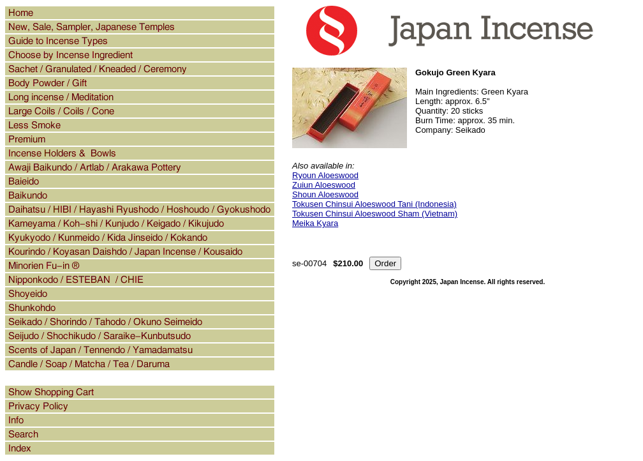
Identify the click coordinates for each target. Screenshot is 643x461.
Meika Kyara (315, 223)
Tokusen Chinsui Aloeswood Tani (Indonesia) (374, 204)
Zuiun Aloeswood (323, 185)
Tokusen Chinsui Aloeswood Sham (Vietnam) (374, 213)
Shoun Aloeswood (325, 194)
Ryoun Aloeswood (325, 175)
